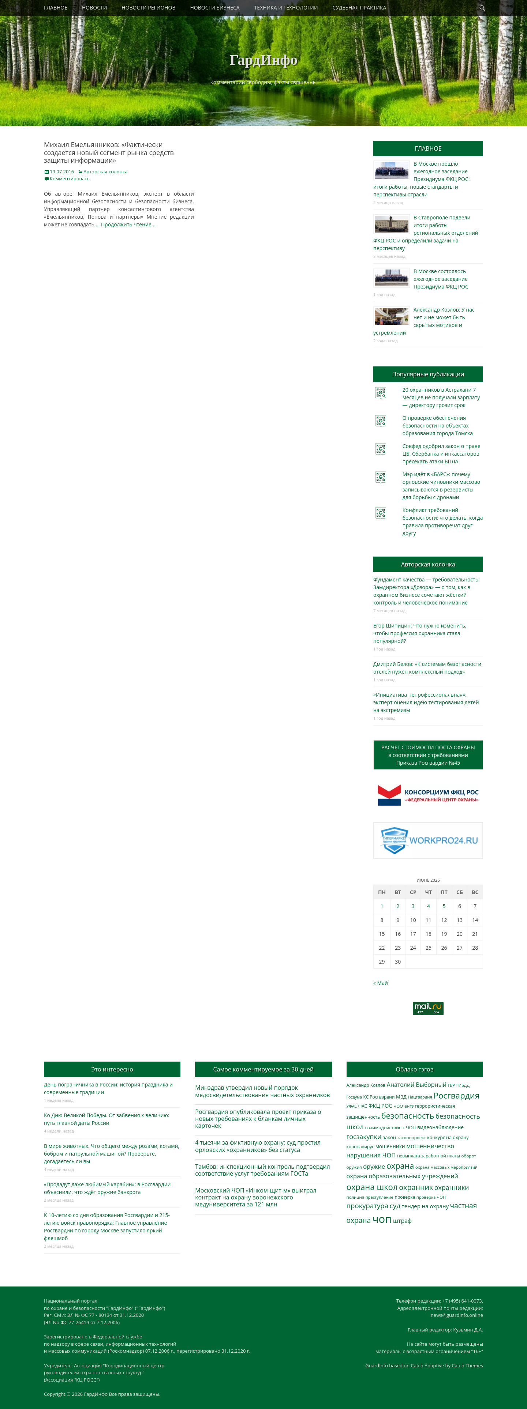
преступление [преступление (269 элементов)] (379, 1197)
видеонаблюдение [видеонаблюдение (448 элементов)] (440, 1127)
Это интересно (112, 1069)
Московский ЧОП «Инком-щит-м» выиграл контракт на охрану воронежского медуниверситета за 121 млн (255, 1197)
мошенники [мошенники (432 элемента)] (390, 1146)
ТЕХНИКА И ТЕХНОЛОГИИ (286, 7)
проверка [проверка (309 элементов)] (405, 1197)
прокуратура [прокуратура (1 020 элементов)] (367, 1205)
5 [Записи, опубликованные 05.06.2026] (444, 906)
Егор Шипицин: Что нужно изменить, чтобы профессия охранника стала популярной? (420, 633)
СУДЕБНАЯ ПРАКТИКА (359, 7)
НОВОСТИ (94, 7)
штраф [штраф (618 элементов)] (402, 1221)
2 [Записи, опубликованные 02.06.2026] (397, 906)
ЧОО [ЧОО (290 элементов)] (398, 1106)
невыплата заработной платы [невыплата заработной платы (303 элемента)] (428, 1156)
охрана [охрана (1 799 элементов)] (400, 1165)
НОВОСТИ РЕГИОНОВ (148, 7)
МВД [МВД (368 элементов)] (401, 1096)
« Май (380, 982)
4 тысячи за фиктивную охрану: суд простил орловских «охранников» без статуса (258, 1145)
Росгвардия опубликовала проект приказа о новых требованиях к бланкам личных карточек (258, 1119)
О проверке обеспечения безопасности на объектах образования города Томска (438, 425)
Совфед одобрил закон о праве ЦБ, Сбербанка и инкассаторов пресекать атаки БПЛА (442, 453)
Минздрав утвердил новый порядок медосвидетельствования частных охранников (262, 1091)
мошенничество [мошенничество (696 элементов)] (430, 1146)
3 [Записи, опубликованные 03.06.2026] (413, 906)
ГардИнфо (263, 60)
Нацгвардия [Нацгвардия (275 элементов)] (420, 1097)
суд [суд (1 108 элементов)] (395, 1205)
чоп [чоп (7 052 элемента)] (382, 1219)
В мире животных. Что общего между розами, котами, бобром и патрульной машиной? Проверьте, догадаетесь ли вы (111, 1153)
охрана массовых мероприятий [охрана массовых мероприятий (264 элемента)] (446, 1167)
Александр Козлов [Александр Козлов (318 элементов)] (366, 1085)
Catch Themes (467, 1365)
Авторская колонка (105, 171)
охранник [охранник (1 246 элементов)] (416, 1187)
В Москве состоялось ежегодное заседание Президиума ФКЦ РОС (441, 279)
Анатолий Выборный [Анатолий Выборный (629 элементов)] (416, 1085)
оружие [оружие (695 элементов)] (374, 1166)
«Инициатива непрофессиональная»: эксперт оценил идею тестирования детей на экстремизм (426, 702)
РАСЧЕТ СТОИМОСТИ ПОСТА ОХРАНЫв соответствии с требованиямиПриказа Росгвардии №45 (428, 755)
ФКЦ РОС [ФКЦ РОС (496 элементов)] (380, 1105)
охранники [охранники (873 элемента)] (451, 1187)
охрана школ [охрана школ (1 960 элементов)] (372, 1186)
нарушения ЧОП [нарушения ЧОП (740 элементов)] (371, 1155)
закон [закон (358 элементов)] (389, 1137)
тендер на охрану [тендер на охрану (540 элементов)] (425, 1206)
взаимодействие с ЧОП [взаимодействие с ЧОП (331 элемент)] (390, 1127)
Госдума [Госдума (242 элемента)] (354, 1097)
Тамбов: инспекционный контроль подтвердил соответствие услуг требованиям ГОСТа (262, 1170)
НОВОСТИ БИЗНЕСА (215, 7)
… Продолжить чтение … (126, 224)
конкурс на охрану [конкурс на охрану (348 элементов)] (447, 1137)
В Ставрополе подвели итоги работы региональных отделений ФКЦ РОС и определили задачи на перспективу (425, 233)
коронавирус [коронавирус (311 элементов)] (360, 1146)
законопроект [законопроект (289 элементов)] (411, 1137)
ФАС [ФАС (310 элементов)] (362, 1106)
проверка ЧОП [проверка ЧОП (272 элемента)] (431, 1197)
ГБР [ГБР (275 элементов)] (451, 1085)
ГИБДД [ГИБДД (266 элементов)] (463, 1085)
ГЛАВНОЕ (55, 7)
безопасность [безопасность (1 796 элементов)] (407, 1115)
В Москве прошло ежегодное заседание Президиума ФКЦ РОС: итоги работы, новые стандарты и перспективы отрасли (421, 179)
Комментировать (70, 178)
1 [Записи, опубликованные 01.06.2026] (381, 906)
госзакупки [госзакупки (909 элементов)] (364, 1136)
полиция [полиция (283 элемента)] (356, 1197)
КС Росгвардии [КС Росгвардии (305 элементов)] (379, 1097)
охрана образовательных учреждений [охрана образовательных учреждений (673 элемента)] (402, 1176)
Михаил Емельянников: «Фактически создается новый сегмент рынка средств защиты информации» (109, 152)
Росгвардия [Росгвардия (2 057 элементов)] (456, 1095)
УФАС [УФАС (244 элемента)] (352, 1106)
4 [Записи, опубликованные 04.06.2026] (428, 906)
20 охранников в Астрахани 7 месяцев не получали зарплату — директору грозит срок (441, 397)
